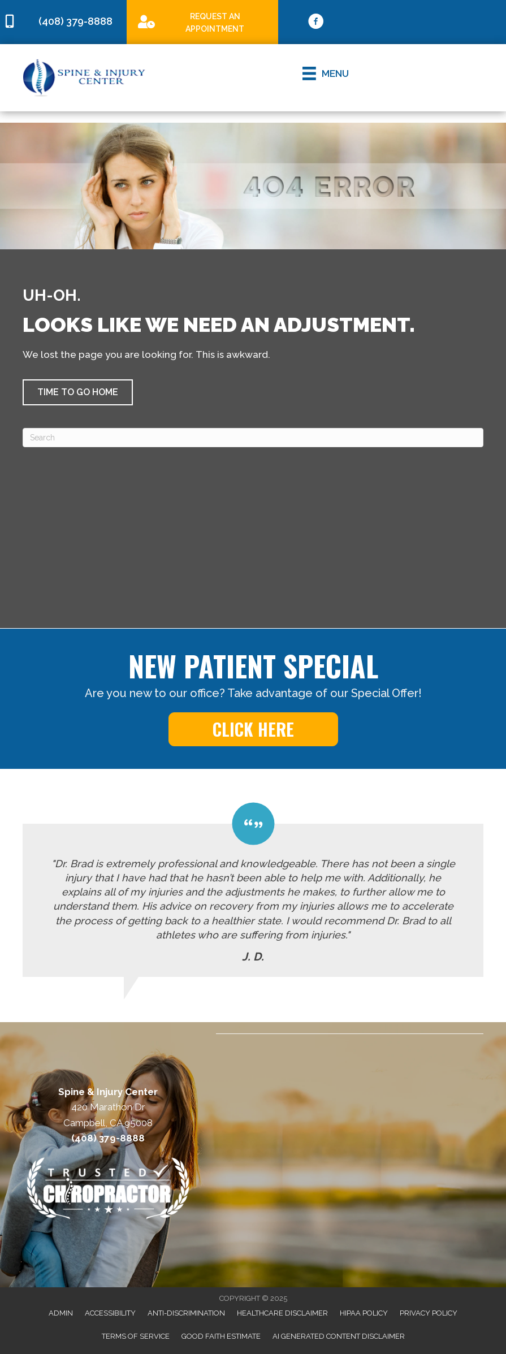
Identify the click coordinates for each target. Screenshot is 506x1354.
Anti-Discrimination (186, 1313)
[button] (78, 392)
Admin (61, 1313)
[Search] (253, 437)
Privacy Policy (428, 1313)
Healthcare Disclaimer (282, 1313)
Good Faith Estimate (221, 1336)
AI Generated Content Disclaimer (339, 1336)
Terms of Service (136, 1336)
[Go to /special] (202, 21)
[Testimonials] (253, 890)
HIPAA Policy (364, 1313)
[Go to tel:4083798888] (63, 22)
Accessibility (110, 1313)
